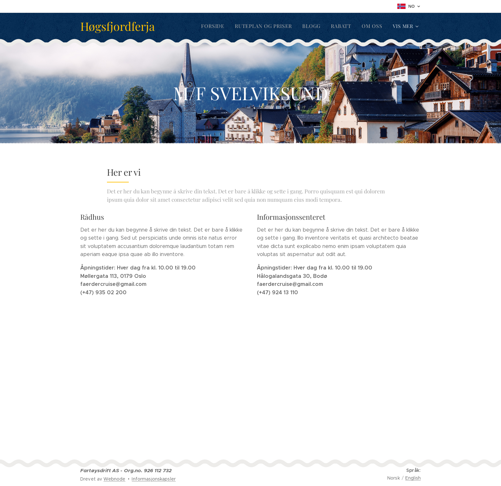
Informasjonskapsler (154, 479)
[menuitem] (219, 26)
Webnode (114, 479)
